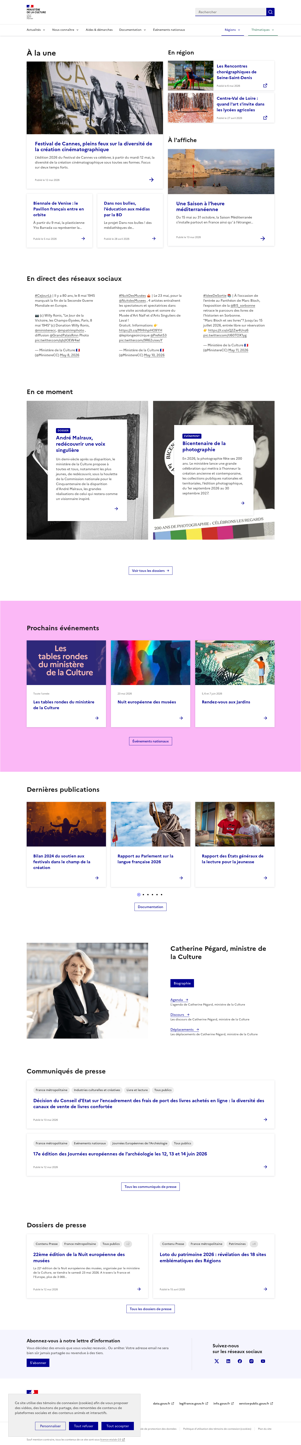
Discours (177, 1014)
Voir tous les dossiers (148, 570)
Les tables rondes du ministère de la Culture (63, 705)
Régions (230, 30)
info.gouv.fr (221, 1403)
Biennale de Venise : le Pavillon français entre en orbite (58, 209)
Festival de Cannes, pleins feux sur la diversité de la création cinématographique (93, 146)
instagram (251, 1361)
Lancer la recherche (270, 12)
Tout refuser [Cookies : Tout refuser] (83, 1426)
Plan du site (264, 1429)
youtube (263, 1361)
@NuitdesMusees (132, 300)
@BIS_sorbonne (243, 305)
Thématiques (260, 30)
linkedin (228, 1361)
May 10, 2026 (154, 355)
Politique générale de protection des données (149, 1429)
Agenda (177, 999)
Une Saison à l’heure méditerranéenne (200, 206)
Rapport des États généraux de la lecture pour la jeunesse (233, 859)
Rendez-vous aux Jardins (226, 702)
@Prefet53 (158, 335)
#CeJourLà (43, 295)
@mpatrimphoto (71, 330)
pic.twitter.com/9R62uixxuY (141, 340)
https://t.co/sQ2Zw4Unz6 (228, 330)
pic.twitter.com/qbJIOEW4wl (57, 340)
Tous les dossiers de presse (150, 1308)
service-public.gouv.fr (254, 1403)
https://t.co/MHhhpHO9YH (140, 330)
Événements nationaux (169, 30)
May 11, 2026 (238, 350)
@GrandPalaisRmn (64, 335)
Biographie (182, 983)
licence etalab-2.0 (110, 1439)
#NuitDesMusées (132, 295)
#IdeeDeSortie (214, 295)
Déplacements (182, 1029)
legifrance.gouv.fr (191, 1403)
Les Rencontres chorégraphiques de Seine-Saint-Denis (237, 72)
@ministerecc (45, 330)
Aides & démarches (99, 30)
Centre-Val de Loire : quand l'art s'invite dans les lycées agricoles (240, 104)
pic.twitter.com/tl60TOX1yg (225, 335)
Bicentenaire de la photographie (204, 446)
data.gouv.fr (161, 1403)
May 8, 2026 (69, 355)
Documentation (130, 30)
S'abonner (38, 1362)
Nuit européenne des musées (147, 702)
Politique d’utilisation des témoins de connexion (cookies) (217, 1429)
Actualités (34, 30)
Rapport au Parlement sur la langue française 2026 (145, 859)
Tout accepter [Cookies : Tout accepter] (117, 1426)
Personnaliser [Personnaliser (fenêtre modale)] (50, 1426)
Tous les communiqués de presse (150, 1186)
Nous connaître (63, 30)
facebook (240, 1361)
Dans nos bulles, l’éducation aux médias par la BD (127, 209)
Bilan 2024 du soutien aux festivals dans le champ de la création (61, 862)
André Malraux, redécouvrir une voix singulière (80, 444)
